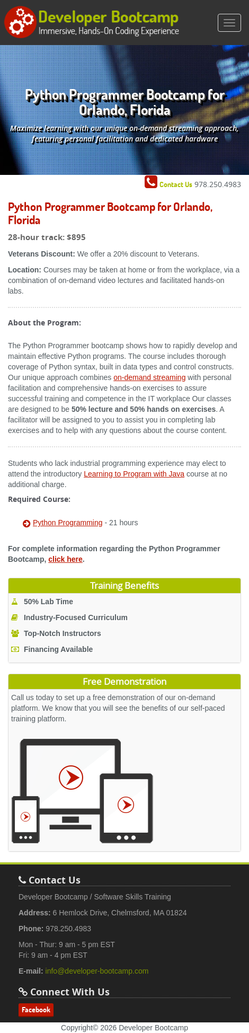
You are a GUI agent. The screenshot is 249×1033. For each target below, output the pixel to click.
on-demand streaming (149, 377)
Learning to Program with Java (134, 474)
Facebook (36, 1009)
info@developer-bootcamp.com (97, 971)
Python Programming (68, 522)
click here (65, 559)
